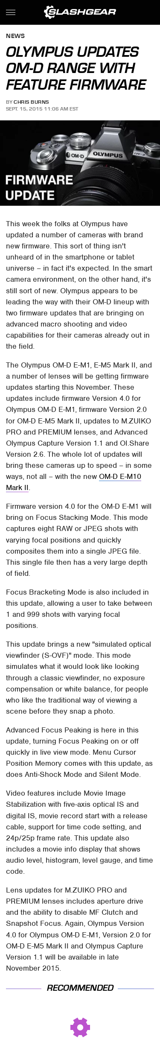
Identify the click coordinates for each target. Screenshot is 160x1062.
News (15, 36)
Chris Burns (31, 102)
